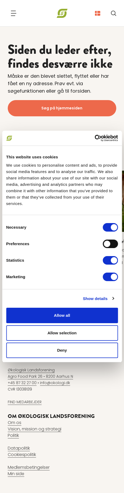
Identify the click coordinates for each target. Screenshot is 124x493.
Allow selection (62, 333)
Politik (13, 435)
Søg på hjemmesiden (62, 108)
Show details (95, 298)
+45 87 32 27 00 (22, 382)
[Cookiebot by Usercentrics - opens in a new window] (94, 138)
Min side (16, 474)
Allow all (62, 315)
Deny (62, 350)
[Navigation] (13, 13)
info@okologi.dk (55, 382)
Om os (14, 423)
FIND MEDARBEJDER (25, 402)
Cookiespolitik (22, 454)
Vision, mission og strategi (34, 429)
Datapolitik (19, 448)
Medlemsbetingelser (29, 467)
